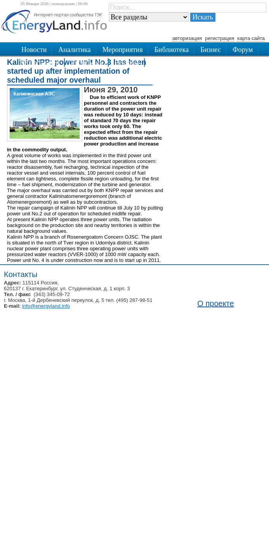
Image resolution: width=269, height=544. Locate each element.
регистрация (219, 38)
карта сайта (251, 38)
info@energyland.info (46, 306)
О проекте (215, 303)
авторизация (187, 38)
